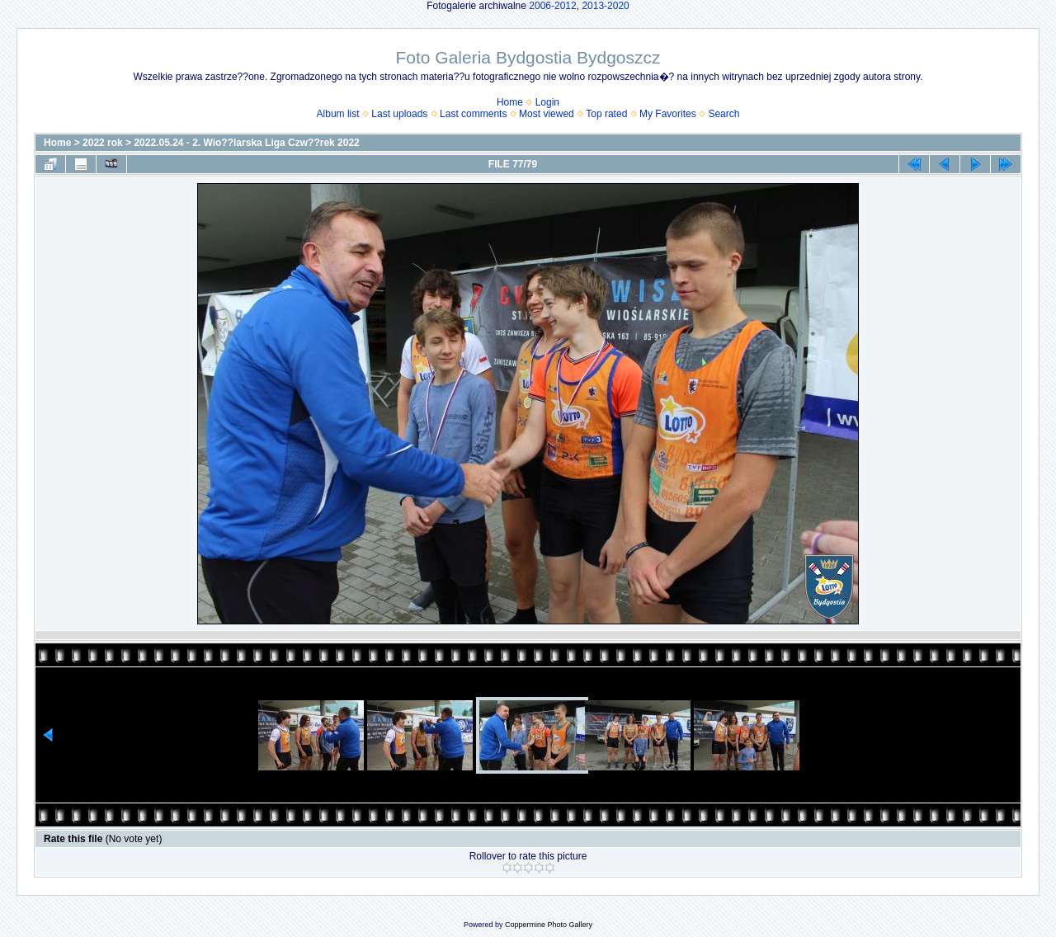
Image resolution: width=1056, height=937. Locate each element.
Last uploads (399, 114)
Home (510, 102)
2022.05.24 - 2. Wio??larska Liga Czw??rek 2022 (246, 142)
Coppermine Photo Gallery (548, 925)
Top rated (606, 114)
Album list (338, 114)
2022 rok (102, 142)
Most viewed (546, 114)
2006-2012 (552, 6)
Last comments (473, 114)
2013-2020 (605, 6)
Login (547, 102)
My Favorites (667, 114)
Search (723, 114)
